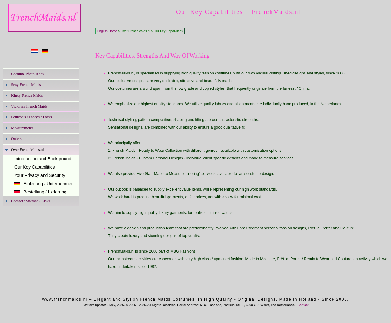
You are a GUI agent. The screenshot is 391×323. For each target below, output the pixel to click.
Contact (303, 305)
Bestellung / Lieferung (40, 191)
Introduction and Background (42, 158)
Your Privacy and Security (39, 175)
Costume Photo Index (27, 74)
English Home (107, 31)
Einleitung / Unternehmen (44, 183)
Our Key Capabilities (34, 167)
